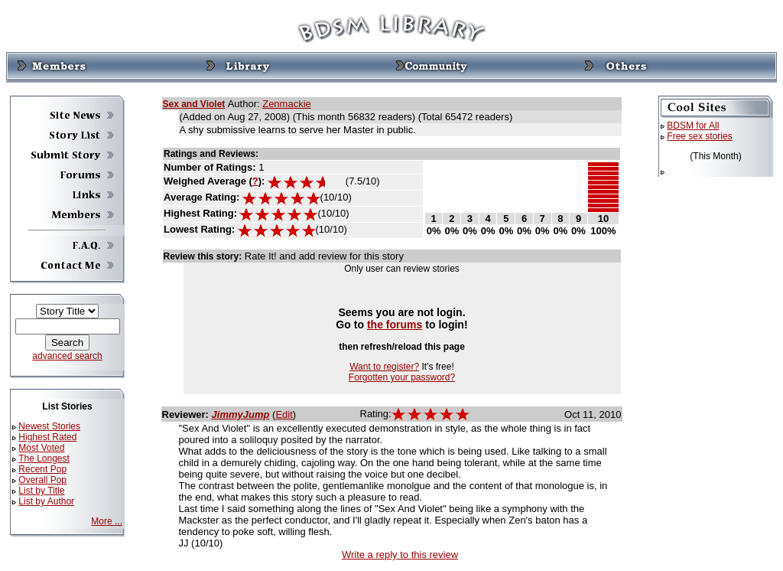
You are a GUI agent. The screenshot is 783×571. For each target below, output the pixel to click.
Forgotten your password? (402, 377)
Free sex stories (699, 136)
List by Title (41, 490)
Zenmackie (286, 103)
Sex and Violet (194, 104)
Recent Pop (42, 469)
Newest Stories (49, 426)
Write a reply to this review (400, 554)
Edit (283, 414)
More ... (106, 521)
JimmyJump (241, 414)
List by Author (46, 501)
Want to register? (384, 366)
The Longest (44, 458)
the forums (395, 324)
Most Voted (41, 447)
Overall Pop (42, 480)
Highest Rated (47, 437)
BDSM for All (693, 125)
